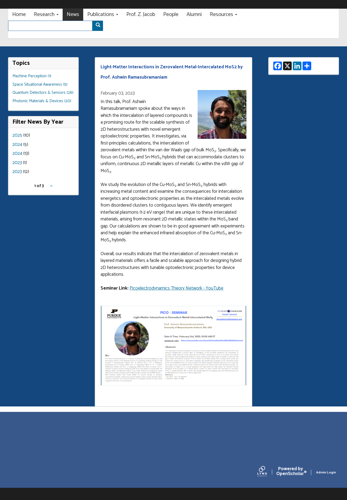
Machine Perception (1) (31, 76)
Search (99, 26)
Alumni (194, 14)
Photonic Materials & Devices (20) (41, 101)
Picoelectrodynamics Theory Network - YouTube (176, 288)
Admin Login (326, 472)
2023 (17, 162)
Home (19, 14)
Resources (223, 14)
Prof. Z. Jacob (140, 14)
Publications (102, 14)
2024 (17, 144)
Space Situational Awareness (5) (40, 84)
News (73, 14)
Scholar (290, 472)
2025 (17, 135)
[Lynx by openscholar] (266, 472)
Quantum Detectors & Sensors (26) (42, 92)
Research (46, 14)
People (170, 14)
